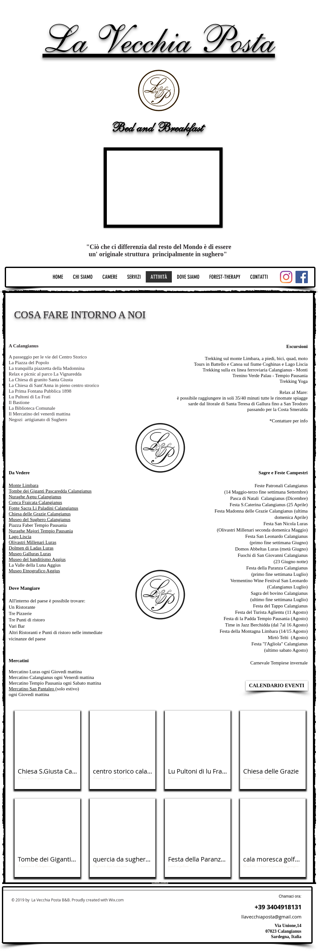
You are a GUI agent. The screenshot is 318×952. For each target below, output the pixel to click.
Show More (160, 882)
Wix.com (116, 899)
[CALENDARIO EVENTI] (277, 686)
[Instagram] (286, 277)
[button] (47, 750)
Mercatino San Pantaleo (32, 688)
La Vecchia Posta (158, 40)
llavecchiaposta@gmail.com (271, 916)
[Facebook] (301, 277)
